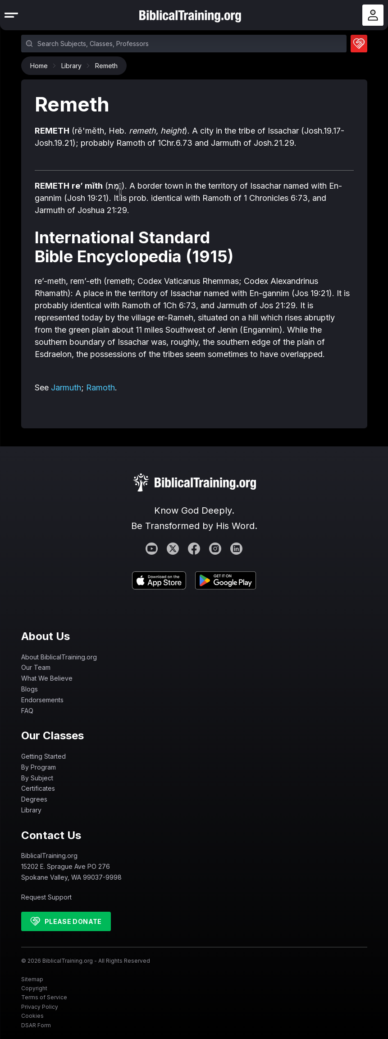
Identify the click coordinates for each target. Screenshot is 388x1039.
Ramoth (100, 387)
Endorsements (42, 700)
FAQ (27, 710)
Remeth (106, 66)
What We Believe (47, 678)
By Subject (37, 778)
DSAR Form (36, 1025)
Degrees (34, 799)
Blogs (29, 689)
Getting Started (43, 756)
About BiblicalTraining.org (59, 657)
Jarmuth (66, 387)
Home (41, 66)
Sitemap (32, 979)
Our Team (35, 667)
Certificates (38, 788)
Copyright (34, 988)
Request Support (46, 897)
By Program (38, 767)
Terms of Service (44, 997)
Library (73, 66)
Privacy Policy (39, 1006)
